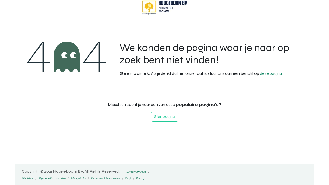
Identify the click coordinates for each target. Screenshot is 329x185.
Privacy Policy (78, 178)
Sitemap (140, 178)
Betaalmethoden (136, 171)
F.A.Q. (128, 178)
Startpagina (164, 116)
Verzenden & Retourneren (105, 178)
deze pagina (271, 73)
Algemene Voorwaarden (52, 178)
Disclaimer (27, 178)
